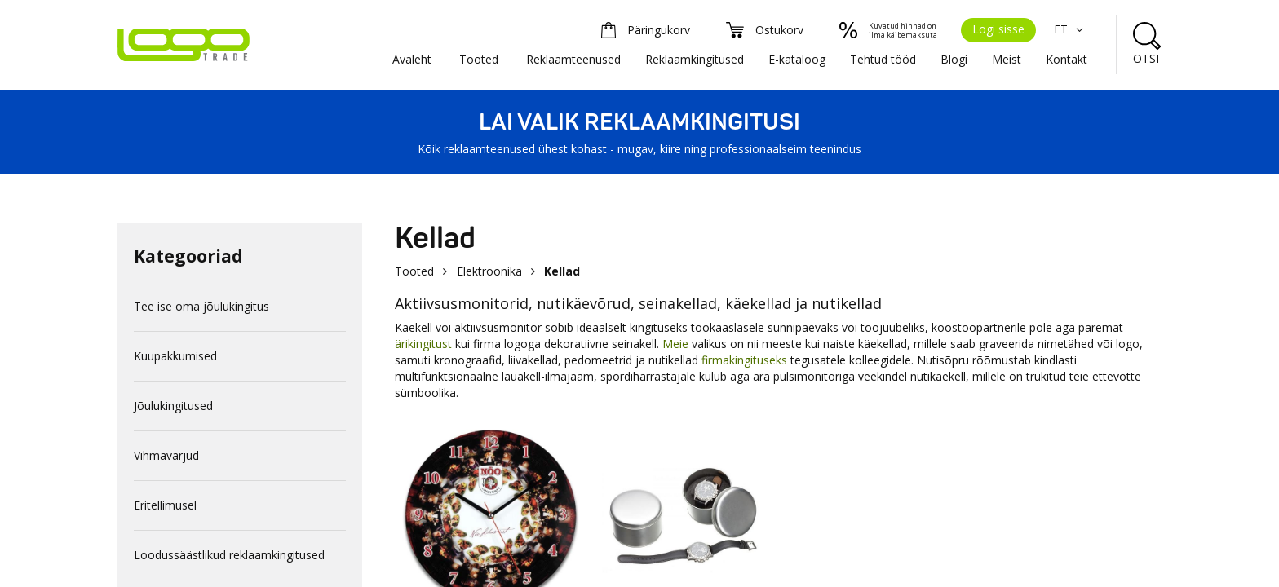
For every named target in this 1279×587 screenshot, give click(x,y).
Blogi (953, 59)
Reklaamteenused (573, 59)
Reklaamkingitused (694, 59)
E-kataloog (796, 59)
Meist (1006, 59)
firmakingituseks (744, 360)
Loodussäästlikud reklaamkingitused (229, 555)
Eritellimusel (165, 505)
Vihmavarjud (166, 455)
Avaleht (411, 59)
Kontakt (1066, 59)
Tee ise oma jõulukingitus (201, 306)
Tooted (478, 59)
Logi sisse (998, 29)
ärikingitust (425, 343)
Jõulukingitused (173, 405)
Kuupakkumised (175, 356)
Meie (675, 343)
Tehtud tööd (883, 59)
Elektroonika (489, 271)
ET (1070, 29)
